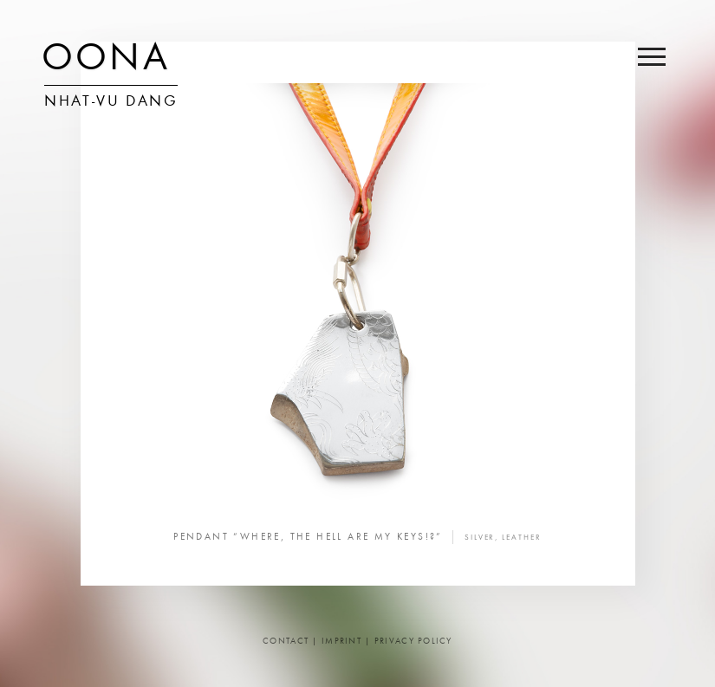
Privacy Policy (413, 641)
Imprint (341, 641)
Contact (286, 641)
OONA (106, 60)
